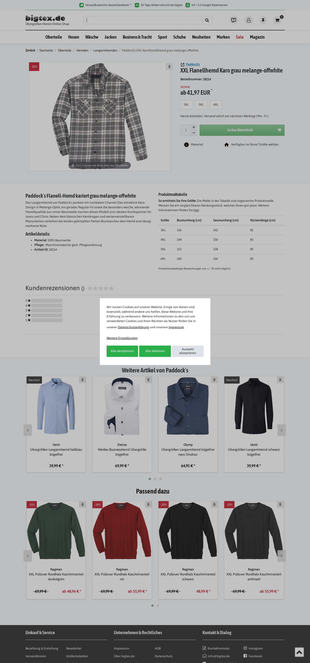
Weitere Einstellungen (122, 338)
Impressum (176, 327)
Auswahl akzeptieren (187, 351)
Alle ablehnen (155, 351)
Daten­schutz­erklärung (133, 327)
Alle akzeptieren (122, 351)
